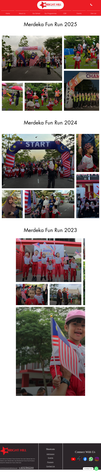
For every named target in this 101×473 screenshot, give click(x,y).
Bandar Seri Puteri (10, 462)
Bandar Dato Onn (31, 458)
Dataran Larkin (3, 460)
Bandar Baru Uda (12, 460)
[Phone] (91, 4)
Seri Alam (23, 458)
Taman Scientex (16, 458)
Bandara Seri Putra (22, 460)
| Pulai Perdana (30, 460)
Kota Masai (8, 458)
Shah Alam (19, 462)
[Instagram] (96, 459)
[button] (36, 13)
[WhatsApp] (96, 469)
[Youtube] (73, 459)
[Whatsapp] (90, 459)
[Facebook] (85, 459)
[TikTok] (79, 459)
